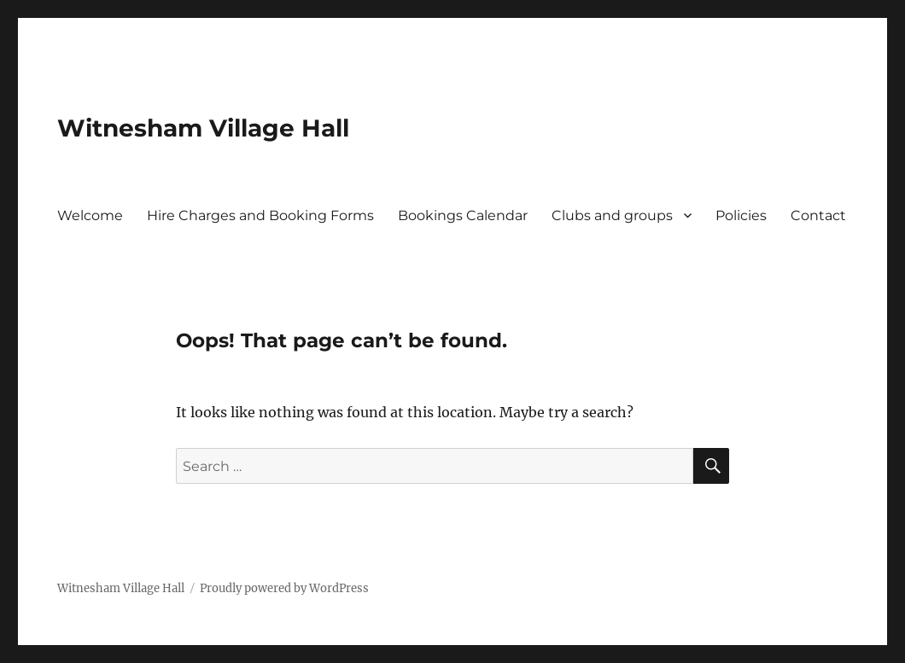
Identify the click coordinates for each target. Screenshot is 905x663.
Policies (741, 215)
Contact (818, 215)
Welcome (90, 215)
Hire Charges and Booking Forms (260, 215)
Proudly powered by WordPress (284, 588)
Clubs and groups (612, 215)
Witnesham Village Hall (203, 127)
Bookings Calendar (463, 215)
